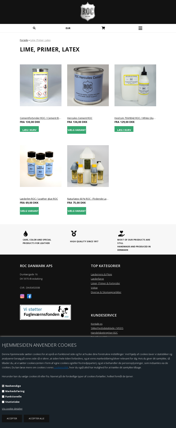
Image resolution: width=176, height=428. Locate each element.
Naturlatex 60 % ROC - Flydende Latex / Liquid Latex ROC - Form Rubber (88, 198)
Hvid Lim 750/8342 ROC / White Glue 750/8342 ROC (135, 118)
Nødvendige (13, 386)
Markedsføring (15, 391)
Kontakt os (96, 323)
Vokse (94, 287)
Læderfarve (97, 278)
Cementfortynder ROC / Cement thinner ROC (41, 118)
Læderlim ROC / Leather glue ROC (39, 198)
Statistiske (12, 401)
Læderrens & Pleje (101, 274)
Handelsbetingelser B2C (104, 332)
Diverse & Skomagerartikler (106, 292)
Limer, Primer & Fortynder (105, 283)
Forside (24, 40)
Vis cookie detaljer (12, 408)
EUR (68, 28)
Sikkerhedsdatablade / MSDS (107, 328)
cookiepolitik (61, 367)
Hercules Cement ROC (79, 118)
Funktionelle (13, 396)
